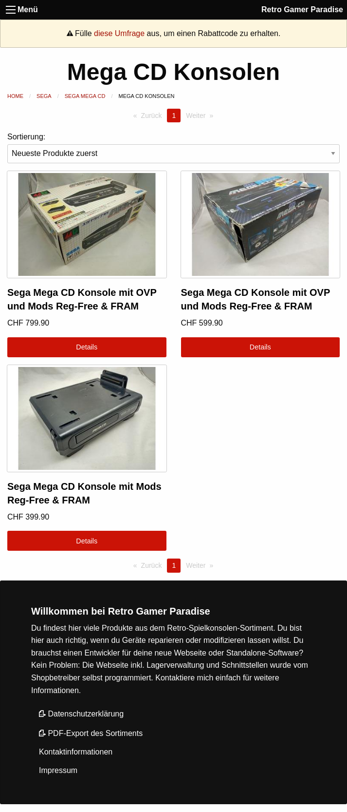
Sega (44, 96)
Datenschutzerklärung (81, 714)
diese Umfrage (119, 33)
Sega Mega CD (85, 96)
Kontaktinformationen (75, 752)
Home (15, 96)
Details (86, 347)
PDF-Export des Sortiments (91, 733)
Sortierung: (173, 148)
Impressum (58, 770)
